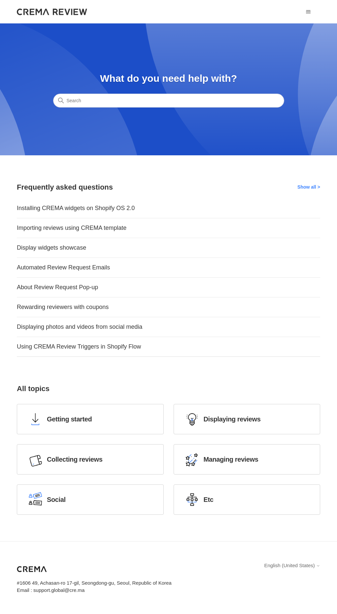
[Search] (168, 100)
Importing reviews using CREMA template (71, 228)
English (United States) (292, 565)
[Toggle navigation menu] (308, 12)
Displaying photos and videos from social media (79, 326)
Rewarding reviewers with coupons (63, 307)
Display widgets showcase (51, 247)
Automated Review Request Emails (63, 267)
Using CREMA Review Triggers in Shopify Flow (79, 346)
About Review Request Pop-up (57, 287)
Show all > (308, 187)
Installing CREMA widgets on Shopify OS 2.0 (76, 208)
